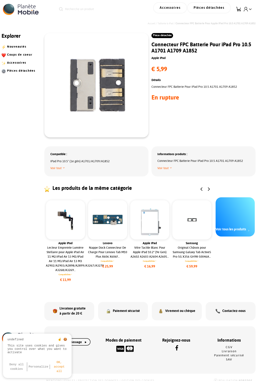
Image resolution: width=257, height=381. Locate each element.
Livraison (229, 346)
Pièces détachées (212, 9)
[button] (57, 168)
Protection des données (98, 375)
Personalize (38, 366)
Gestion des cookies (138, 375)
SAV (229, 354)
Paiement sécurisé (229, 350)
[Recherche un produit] (103, 9)
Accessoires (179, 9)
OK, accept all (59, 367)
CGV (229, 342)
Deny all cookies (16, 367)
